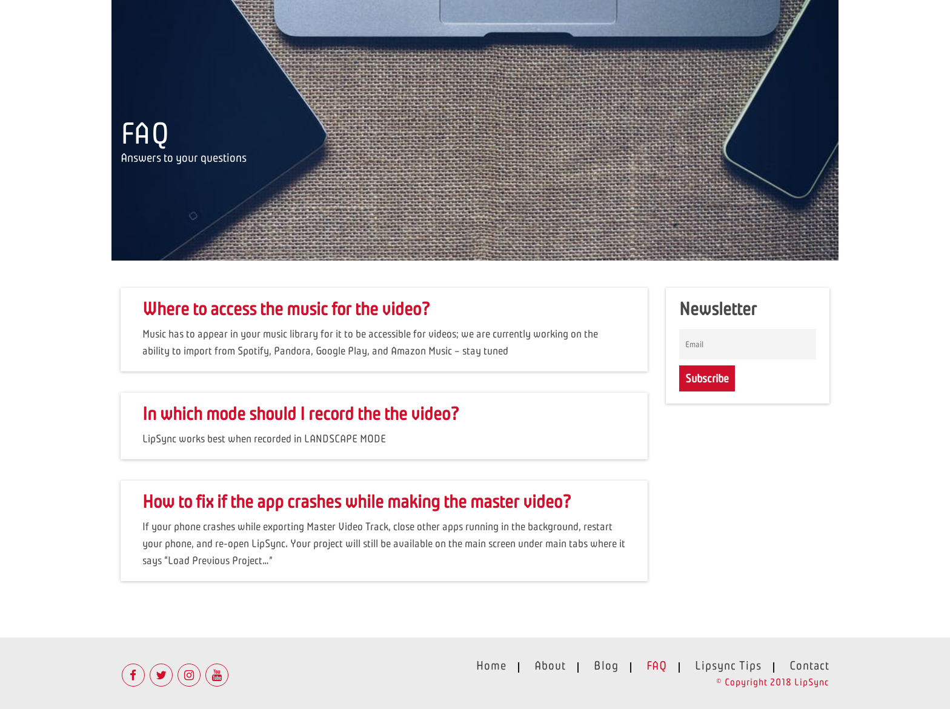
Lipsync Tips (728, 665)
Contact (809, 665)
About (550, 665)
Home (491, 665)
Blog (606, 665)
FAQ (656, 665)
